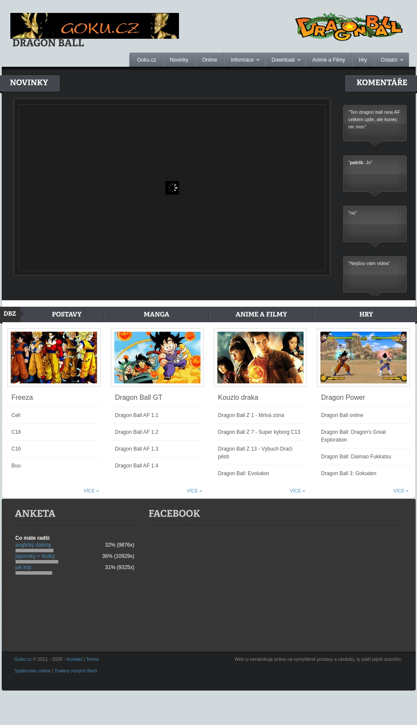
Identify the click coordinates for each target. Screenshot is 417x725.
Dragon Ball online (342, 415)
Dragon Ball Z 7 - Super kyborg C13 (259, 432)
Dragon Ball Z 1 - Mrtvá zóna (251, 415)
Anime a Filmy (328, 60)
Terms (92, 659)
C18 (16, 432)
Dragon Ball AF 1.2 (137, 432)
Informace (242, 60)
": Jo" (360, 163)
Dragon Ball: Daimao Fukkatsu (356, 457)
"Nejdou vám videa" (369, 264)
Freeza (22, 397)
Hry (363, 60)
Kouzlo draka (238, 397)
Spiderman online (33, 670)
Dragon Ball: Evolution (244, 473)
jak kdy (23, 567)
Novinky (179, 60)
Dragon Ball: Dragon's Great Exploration (353, 436)
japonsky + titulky (35, 556)
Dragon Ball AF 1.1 (137, 415)
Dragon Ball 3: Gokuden (348, 473)
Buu (16, 466)
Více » (91, 490)
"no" (352, 213)
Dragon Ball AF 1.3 (137, 449)
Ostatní (389, 60)
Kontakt (74, 659)
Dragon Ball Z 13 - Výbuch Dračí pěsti (255, 453)
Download (283, 60)
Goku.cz (146, 60)
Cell (16, 415)
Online (209, 60)
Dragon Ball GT (139, 397)
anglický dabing (33, 545)
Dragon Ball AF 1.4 (137, 466)
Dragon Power (343, 397)
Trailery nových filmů (75, 670)
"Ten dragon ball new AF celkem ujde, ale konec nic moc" (374, 120)
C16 (16, 449)
